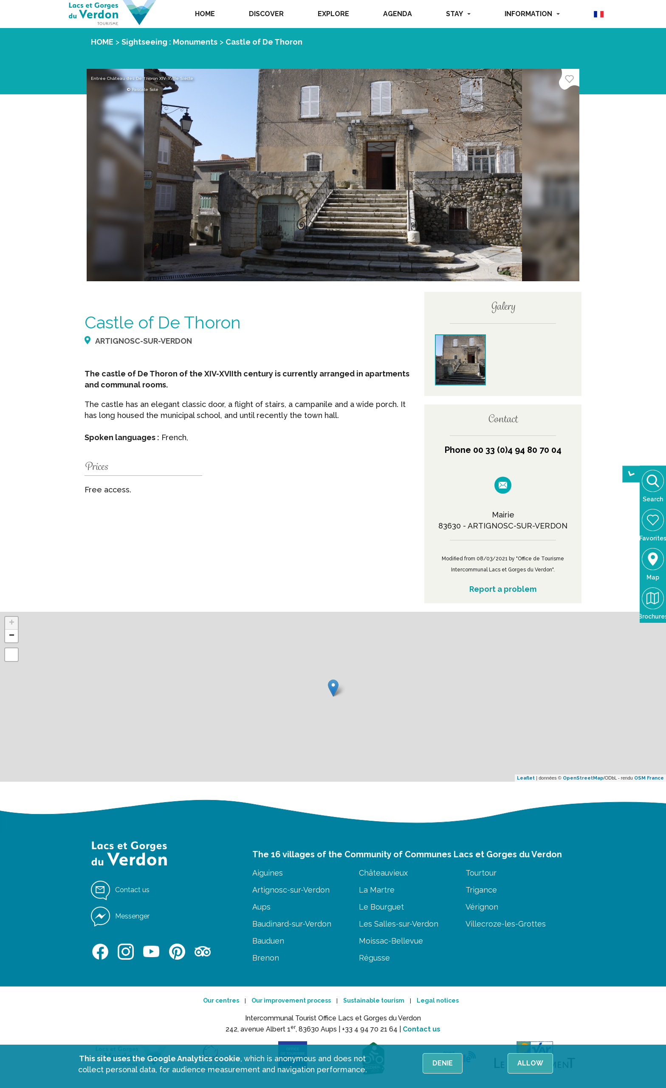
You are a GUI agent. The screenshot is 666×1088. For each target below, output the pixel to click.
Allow (530, 1063)
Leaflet (526, 778)
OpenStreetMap (583, 778)
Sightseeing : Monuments (169, 41)
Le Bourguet (381, 906)
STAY (458, 14)
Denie (442, 1063)
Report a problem (502, 589)
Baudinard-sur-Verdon (291, 923)
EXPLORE (333, 14)
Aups (261, 906)
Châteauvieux (383, 872)
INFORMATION (532, 14)
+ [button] (11, 623)
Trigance (481, 889)
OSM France (649, 778)
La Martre (377, 889)
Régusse (374, 957)
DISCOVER (266, 14)
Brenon (265, 957)
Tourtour (481, 872)
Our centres (221, 1000)
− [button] (11, 636)
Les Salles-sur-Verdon (398, 923)
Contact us (421, 1029)
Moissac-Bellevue (391, 940)
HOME (205, 14)
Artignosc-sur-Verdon (291, 889)
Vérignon (482, 906)
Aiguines (267, 872)
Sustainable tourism (373, 1000)
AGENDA (397, 14)
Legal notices (438, 1000)
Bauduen (268, 940)
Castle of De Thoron (264, 41)
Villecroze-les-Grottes (506, 923)
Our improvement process (291, 1000)
